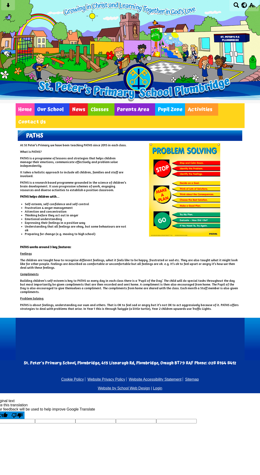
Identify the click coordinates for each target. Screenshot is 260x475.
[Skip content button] (8, 7)
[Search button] (236, 7)
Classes (100, 109)
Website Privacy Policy (106, 379)
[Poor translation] (17, 415)
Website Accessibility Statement (155, 379)
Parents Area (133, 109)
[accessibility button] (252, 7)
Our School (50, 109)
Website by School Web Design (124, 388)
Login (157, 388)
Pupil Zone (170, 109)
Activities (200, 109)
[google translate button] (244, 5)
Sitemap (192, 379)
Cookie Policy (72, 379)
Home (25, 109)
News (78, 109)
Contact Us (32, 122)
